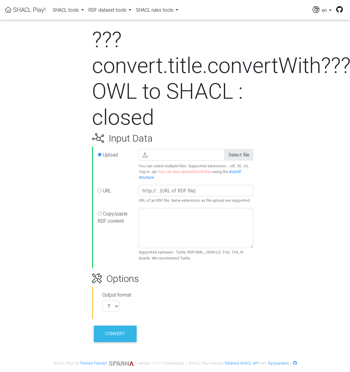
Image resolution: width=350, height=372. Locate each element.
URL (104, 191)
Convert (115, 333)
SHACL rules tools (155, 10)
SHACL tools (66, 10)
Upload (108, 155)
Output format (116, 295)
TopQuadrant (278, 363)
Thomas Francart (93, 363)
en (320, 10)
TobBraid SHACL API (241, 363)
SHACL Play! (25, 9)
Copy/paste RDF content (113, 217)
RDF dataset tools (108, 10)
